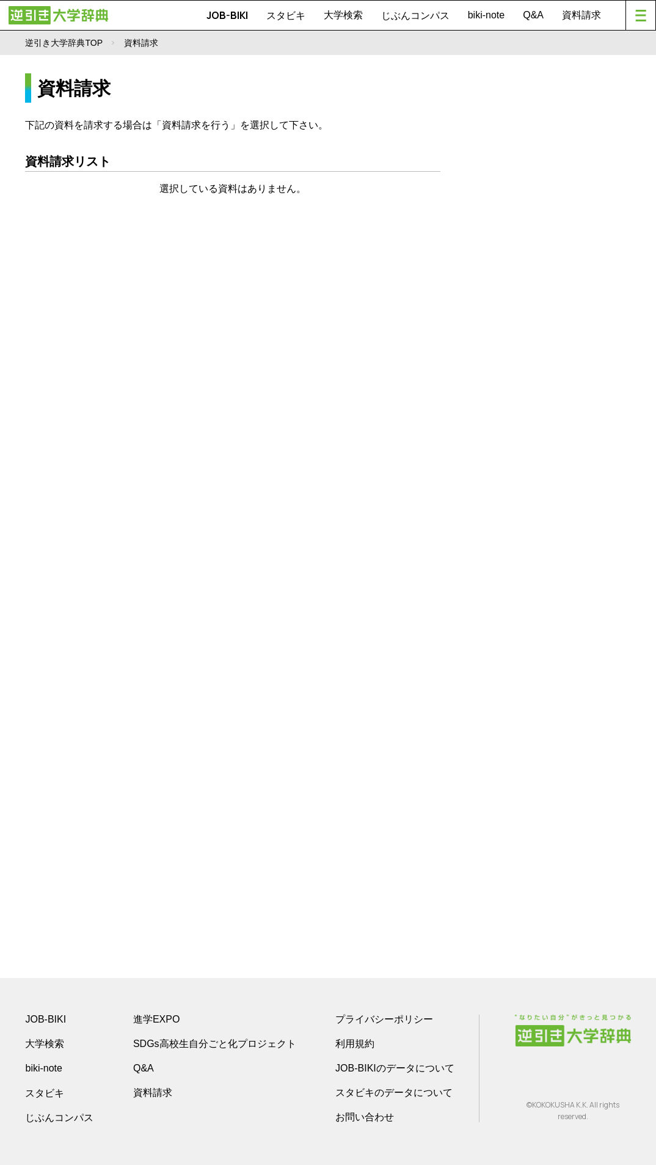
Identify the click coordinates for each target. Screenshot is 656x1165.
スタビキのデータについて (394, 1092)
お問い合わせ (364, 1117)
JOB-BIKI (227, 15)
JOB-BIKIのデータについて (394, 1068)
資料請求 (581, 15)
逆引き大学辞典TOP (64, 43)
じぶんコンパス (415, 15)
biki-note (486, 15)
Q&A (533, 15)
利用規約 (354, 1043)
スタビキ (285, 15)
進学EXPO (156, 1019)
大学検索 (343, 15)
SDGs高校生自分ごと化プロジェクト (214, 1043)
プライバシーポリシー (384, 1019)
